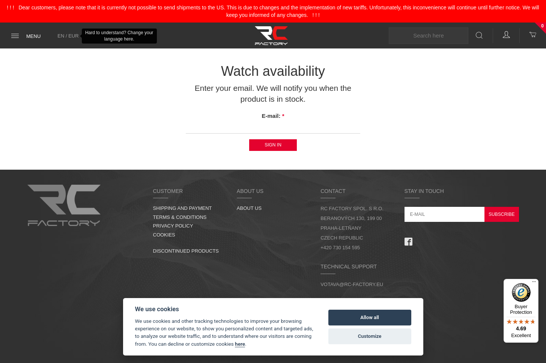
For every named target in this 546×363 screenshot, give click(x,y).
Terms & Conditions (180, 217)
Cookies (164, 235)
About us (249, 208)
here (240, 344)
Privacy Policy (173, 226)
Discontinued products (186, 251)
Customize (370, 336)
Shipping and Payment (182, 208)
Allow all (369, 317)
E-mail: (273, 116)
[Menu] (533, 283)
